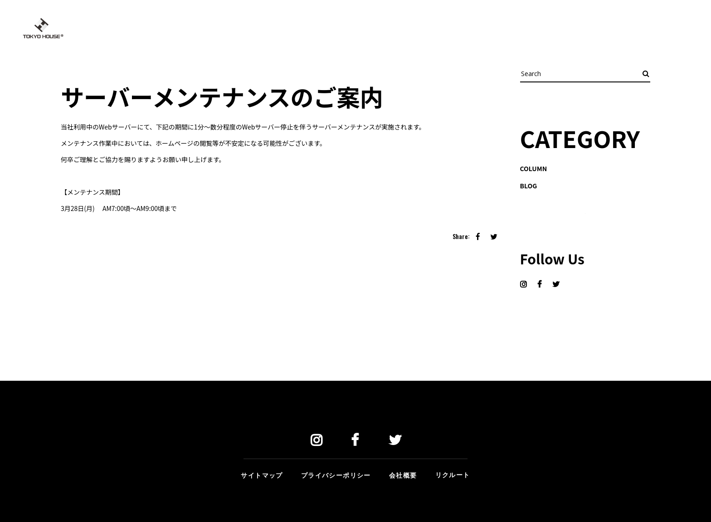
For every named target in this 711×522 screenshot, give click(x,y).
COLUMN (533, 168)
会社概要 (403, 474)
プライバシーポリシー (336, 474)
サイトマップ (261, 474)
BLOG (528, 185)
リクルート (452, 474)
